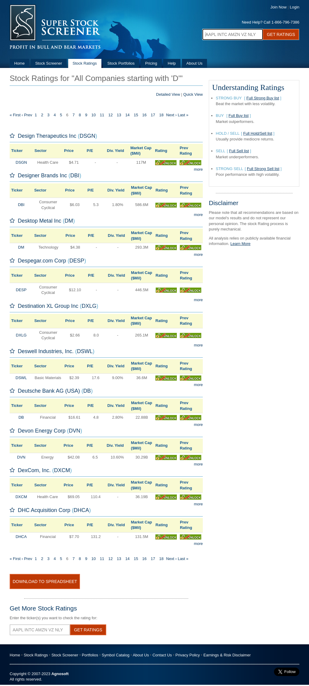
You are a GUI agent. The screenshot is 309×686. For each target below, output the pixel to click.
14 (127, 115)
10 (93, 115)
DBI (74, 175)
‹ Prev (27, 115)
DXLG (88, 306)
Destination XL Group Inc (48, 306)
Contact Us (162, 655)
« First (15, 115)
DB (87, 391)
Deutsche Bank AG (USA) (49, 391)
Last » (183, 115)
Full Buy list (238, 115)
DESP (76, 261)
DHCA (81, 510)
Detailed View (168, 94)
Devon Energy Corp (41, 431)
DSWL (85, 351)
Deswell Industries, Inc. (46, 351)
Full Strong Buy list (263, 98)
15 (136, 115)
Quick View (193, 94)
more (198, 169)
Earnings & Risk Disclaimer (227, 655)
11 (102, 115)
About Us (194, 63)
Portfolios (90, 655)
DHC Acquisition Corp (44, 510)
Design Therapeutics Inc (47, 136)
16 (144, 115)
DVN (74, 431)
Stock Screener (48, 63)
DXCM (62, 470)
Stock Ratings (85, 63)
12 (110, 115)
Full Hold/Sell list (257, 133)
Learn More (240, 243)
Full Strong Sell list (263, 168)
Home (19, 63)
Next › (171, 115)
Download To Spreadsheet (45, 581)
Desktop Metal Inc (39, 221)
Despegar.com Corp (42, 261)
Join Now (278, 7)
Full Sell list (239, 151)
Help (172, 63)
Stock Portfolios (121, 63)
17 (153, 115)
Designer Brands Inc (42, 175)
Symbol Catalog (115, 655)
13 (119, 115)
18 (161, 115)
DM (69, 221)
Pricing (151, 63)
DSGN (87, 136)
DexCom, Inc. (34, 470)
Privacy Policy (187, 655)
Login (294, 7)
